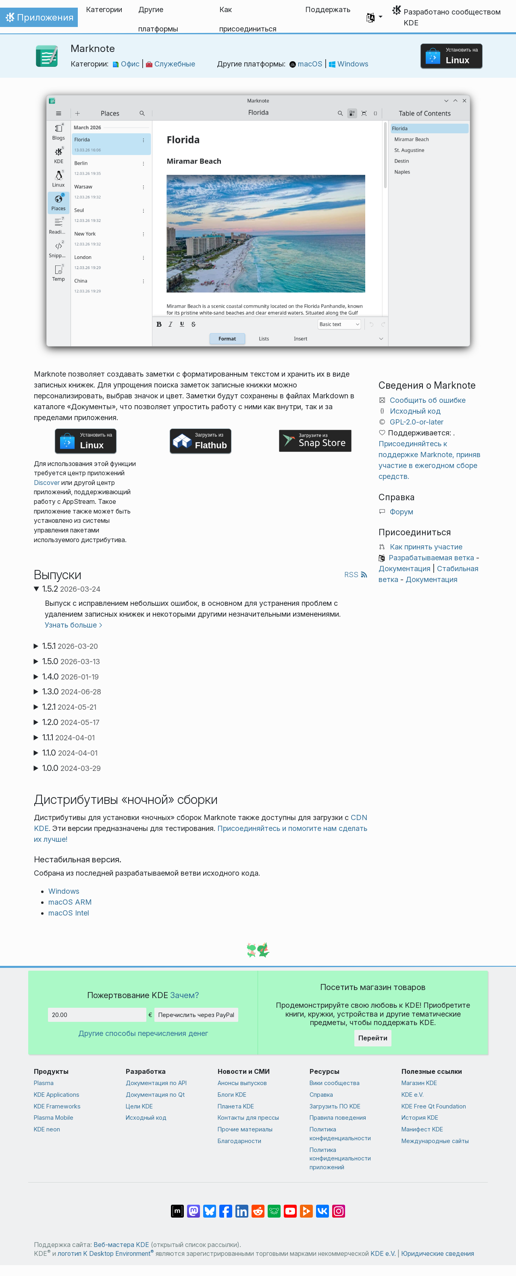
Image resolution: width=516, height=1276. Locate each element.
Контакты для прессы (248, 1117)
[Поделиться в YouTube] (290, 1207)
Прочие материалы (245, 1129)
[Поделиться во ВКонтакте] (322, 1207)
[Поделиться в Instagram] (338, 1207)
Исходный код (415, 411)
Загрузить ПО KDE (335, 1106)
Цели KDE (139, 1106)
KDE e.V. (413, 1094)
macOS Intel (68, 913)
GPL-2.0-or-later (416, 422)
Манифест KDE (422, 1129)
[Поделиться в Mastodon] (193, 1207)
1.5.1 (70, 646)
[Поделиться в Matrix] (177, 1207)
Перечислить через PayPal (196, 1014)
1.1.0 (70, 753)
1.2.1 (69, 707)
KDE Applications (56, 1094)
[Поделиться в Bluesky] (209, 1207)
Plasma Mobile (53, 1117)
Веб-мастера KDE (121, 1245)
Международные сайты (435, 1140)
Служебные (170, 64)
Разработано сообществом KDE (452, 17)
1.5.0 (71, 661)
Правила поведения (338, 1117)
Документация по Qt (155, 1094)
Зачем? (184, 995)
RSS (356, 574)
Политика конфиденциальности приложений (340, 1158)
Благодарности (239, 1140)
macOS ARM (70, 902)
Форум (401, 512)
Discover (47, 483)
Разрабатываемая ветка (431, 557)
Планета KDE (236, 1106)
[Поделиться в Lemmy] (274, 1207)
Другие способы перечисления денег (143, 1033)
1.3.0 (71, 691)
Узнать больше (71, 625)
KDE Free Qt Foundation (434, 1106)
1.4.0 (70, 677)
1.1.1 (68, 737)
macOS (307, 64)
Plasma (44, 1082)
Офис (126, 64)
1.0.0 (71, 768)
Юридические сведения (437, 1253)
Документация (405, 568)
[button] (374, 17)
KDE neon (47, 1129)
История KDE (420, 1117)
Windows (348, 64)
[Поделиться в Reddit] (258, 1207)
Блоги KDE (232, 1094)
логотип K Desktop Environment (106, 1253)
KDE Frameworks (57, 1106)
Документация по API (156, 1082)
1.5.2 (71, 589)
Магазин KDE (419, 1082)
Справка (321, 1094)
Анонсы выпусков (242, 1082)
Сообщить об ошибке (428, 400)
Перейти (372, 1038)
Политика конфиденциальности (340, 1133)
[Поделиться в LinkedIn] (241, 1207)
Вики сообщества (335, 1082)
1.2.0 (71, 722)
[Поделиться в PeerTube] (306, 1207)
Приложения (39, 19)
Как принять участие (426, 547)
